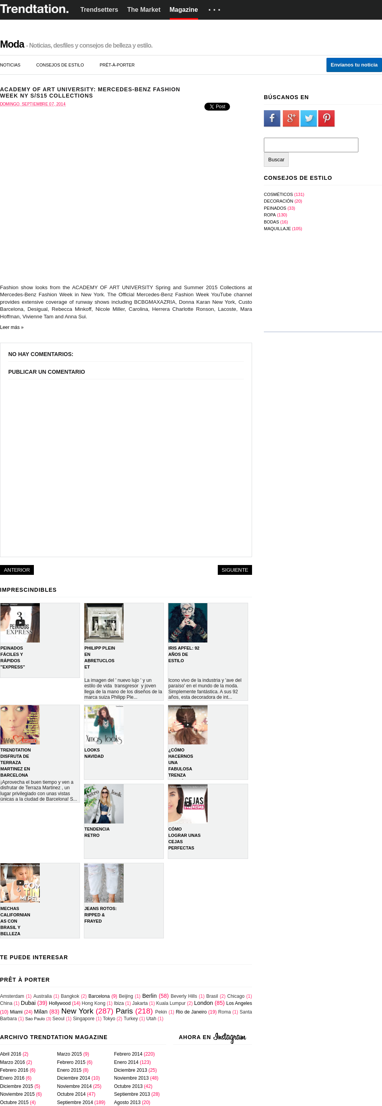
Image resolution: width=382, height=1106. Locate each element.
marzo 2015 (69, 1054)
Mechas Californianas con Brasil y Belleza (15, 921)
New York (77, 1011)
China (6, 1003)
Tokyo (109, 1018)
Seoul (58, 1018)
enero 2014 (126, 1062)
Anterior (17, 570)
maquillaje (277, 228)
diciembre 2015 (16, 1086)
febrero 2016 (14, 1070)
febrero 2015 (71, 1062)
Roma (224, 1012)
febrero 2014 (128, 1054)
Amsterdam (12, 996)
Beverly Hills (184, 996)
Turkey (131, 1018)
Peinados (275, 208)
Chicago (236, 996)
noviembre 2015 (17, 1094)
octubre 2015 (14, 1102)
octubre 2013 (128, 1086)
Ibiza (119, 1003)
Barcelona (99, 996)
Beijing (126, 996)
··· (215, 10)
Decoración (278, 201)
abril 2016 (10, 1054)
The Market (143, 9)
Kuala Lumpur (171, 1003)
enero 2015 (69, 1070)
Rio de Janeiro (191, 1012)
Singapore (84, 1018)
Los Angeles (239, 1003)
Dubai (28, 1003)
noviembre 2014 (74, 1086)
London (203, 1003)
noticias (10, 65)
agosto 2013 (127, 1102)
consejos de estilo (60, 65)
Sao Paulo (35, 1018)
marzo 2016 (12, 1062)
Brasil (212, 996)
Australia (42, 996)
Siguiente (235, 570)
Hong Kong (94, 1003)
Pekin (161, 1012)
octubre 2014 (71, 1094)
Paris (124, 1011)
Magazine (184, 9)
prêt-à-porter (117, 65)
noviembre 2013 (131, 1078)
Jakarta (140, 1003)
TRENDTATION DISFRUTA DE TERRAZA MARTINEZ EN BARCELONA (15, 762)
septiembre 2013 (132, 1094)
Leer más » (12, 327)
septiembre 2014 (75, 1102)
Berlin (149, 996)
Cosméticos (278, 194)
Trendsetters (99, 9)
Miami (16, 1012)
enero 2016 (12, 1078)
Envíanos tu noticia (354, 65)
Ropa (270, 214)
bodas (271, 222)
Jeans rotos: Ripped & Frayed (100, 914)
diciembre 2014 (73, 1078)
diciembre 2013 (130, 1070)
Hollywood (59, 1003)
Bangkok (70, 996)
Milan (40, 1011)
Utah (151, 1018)
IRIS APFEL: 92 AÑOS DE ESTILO (183, 654)
